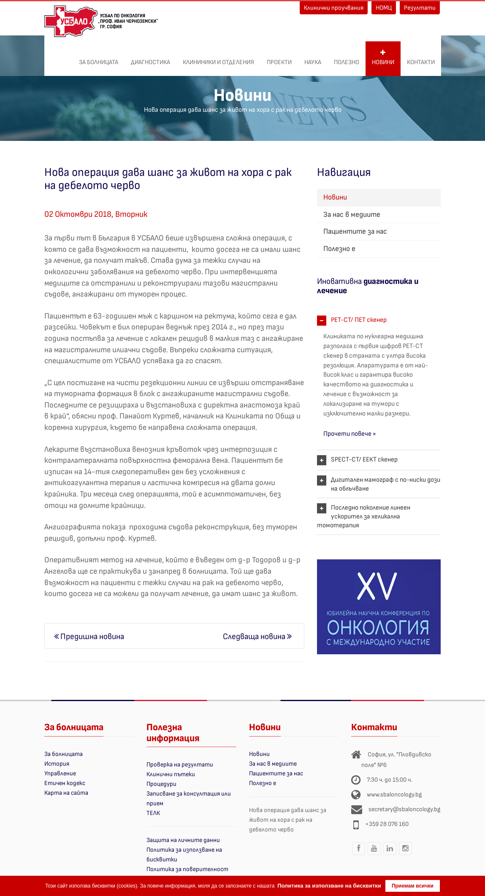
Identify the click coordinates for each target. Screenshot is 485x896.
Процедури (161, 784)
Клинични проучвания (333, 8)
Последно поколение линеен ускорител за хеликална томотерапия (363, 516)
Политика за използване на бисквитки (329, 886)
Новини (383, 57)
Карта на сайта (66, 793)
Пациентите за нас (355, 231)
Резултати (420, 8)
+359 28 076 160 (387, 824)
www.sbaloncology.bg (394, 795)
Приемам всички (413, 886)
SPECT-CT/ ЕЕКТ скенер (364, 460)
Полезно (346, 57)
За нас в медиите (351, 214)
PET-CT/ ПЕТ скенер (359, 320)
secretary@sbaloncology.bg (404, 809)
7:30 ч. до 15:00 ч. (389, 780)
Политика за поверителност (187, 869)
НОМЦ (384, 8)
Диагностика (150, 57)
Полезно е (339, 248)
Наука (312, 57)
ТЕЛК (153, 813)
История (56, 764)
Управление (60, 773)
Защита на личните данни (183, 840)
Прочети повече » (349, 434)
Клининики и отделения (218, 57)
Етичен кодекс (64, 783)
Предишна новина (89, 637)
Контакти (421, 57)
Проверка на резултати (179, 765)
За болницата (98, 57)
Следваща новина (257, 637)
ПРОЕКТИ (279, 57)
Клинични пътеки (170, 774)
